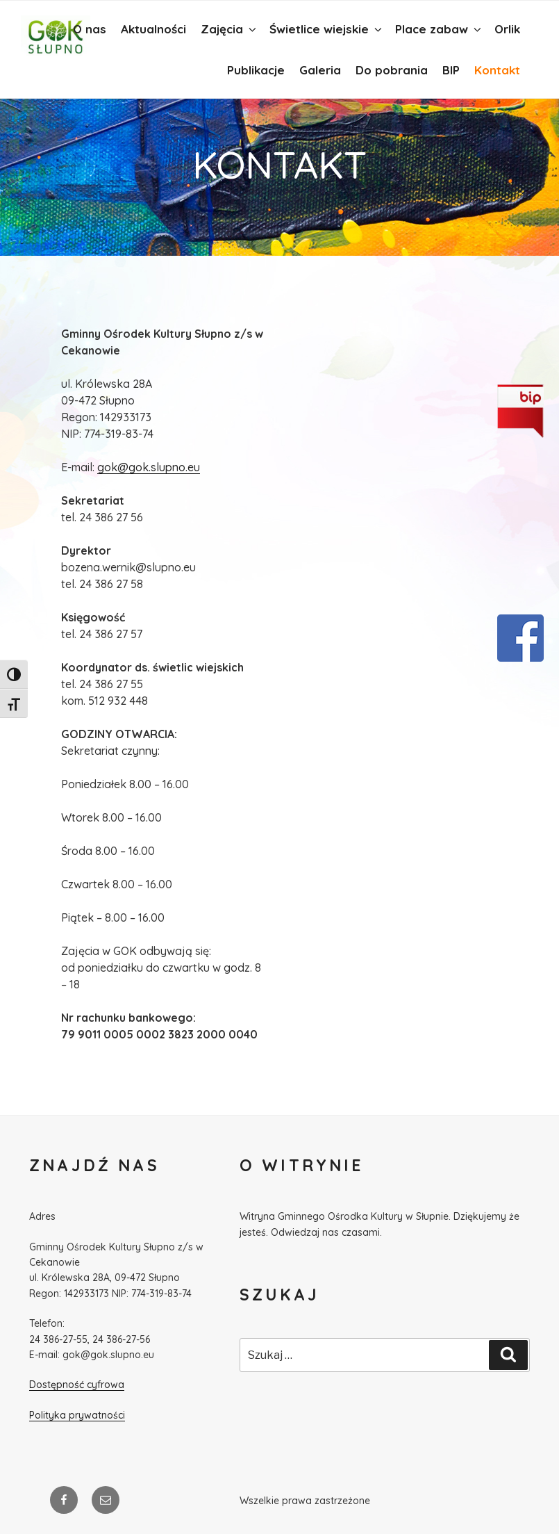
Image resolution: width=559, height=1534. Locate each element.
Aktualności (153, 29)
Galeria (320, 70)
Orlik (507, 29)
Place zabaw (439, 29)
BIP (451, 70)
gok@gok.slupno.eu (148, 467)
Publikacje (256, 70)
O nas (89, 29)
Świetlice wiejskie (326, 29)
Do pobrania (392, 70)
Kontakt (497, 70)
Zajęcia (229, 29)
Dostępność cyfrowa (76, 1384)
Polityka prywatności (77, 1415)
